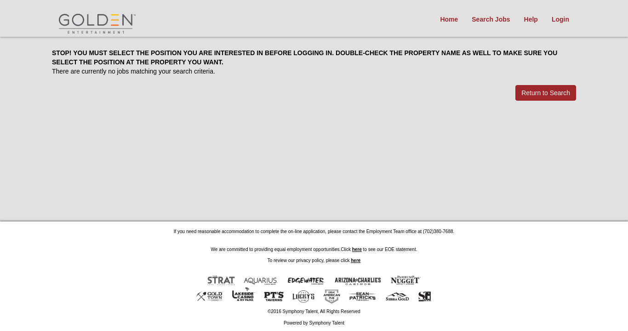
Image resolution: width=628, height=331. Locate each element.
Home (449, 19)
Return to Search (545, 93)
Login (560, 19)
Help (531, 19)
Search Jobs (491, 19)
